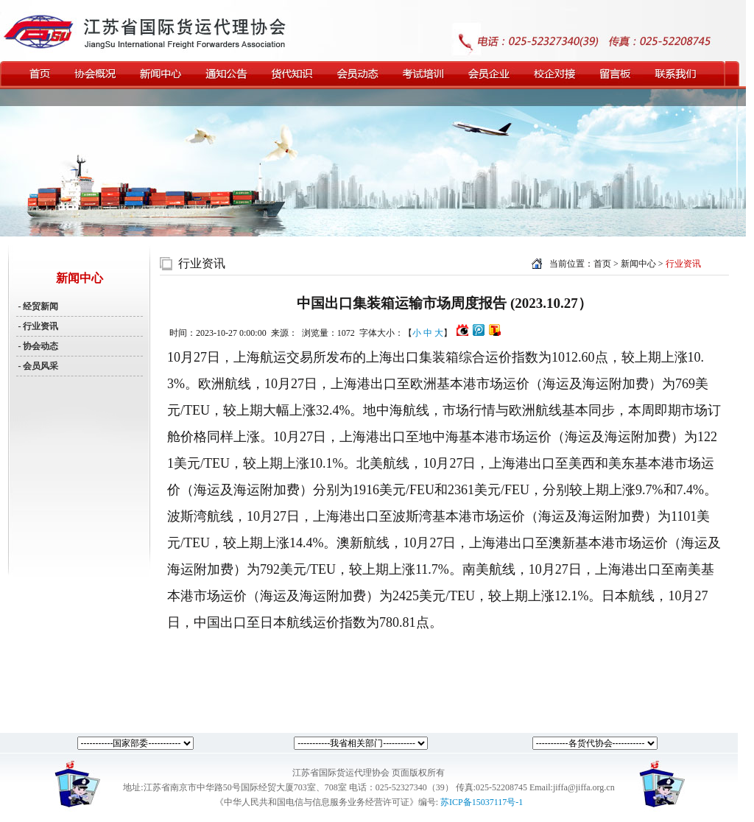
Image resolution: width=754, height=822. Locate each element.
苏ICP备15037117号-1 (481, 802)
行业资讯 (201, 263)
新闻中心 (639, 264)
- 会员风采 (37, 366)
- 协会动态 (37, 346)
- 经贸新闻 (37, 306)
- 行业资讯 (37, 326)
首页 (602, 264)
